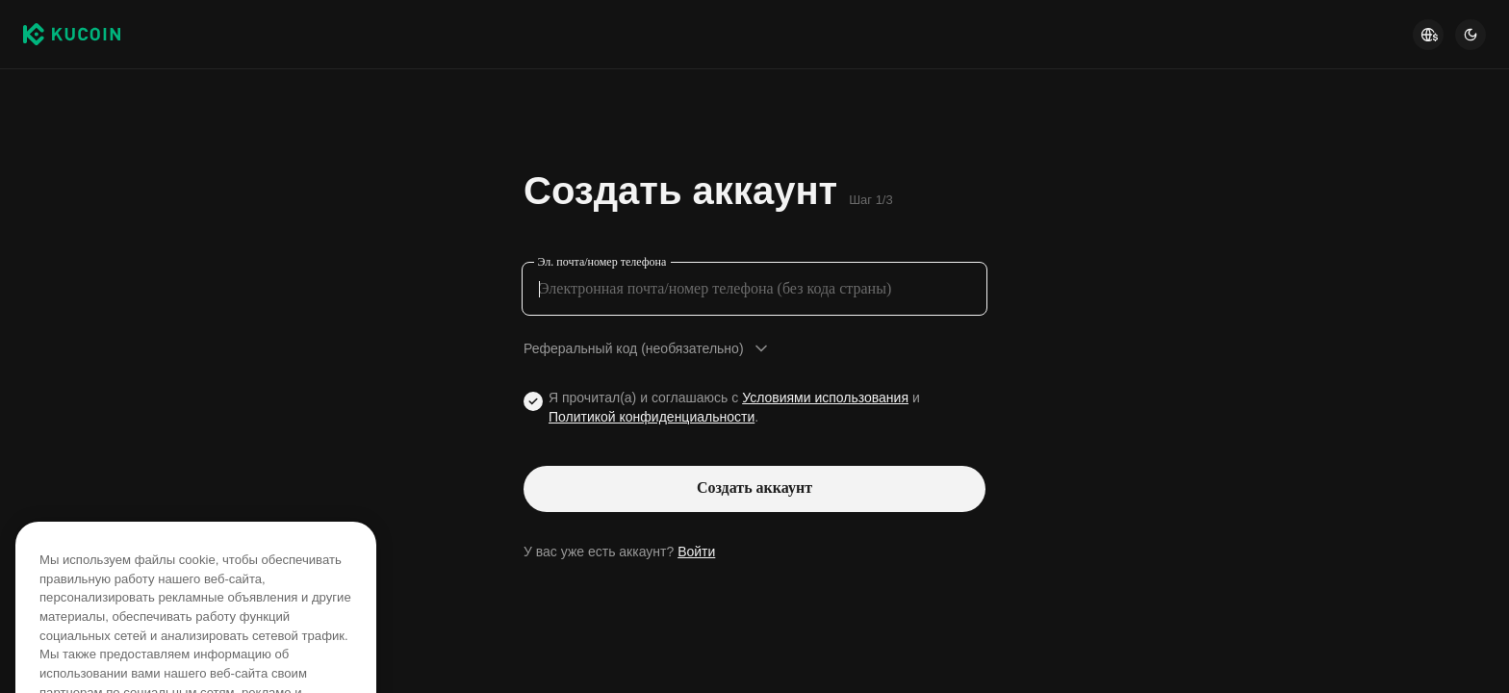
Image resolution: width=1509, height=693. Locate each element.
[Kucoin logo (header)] (71, 34)
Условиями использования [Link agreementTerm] (825, 397)
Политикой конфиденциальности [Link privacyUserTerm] (651, 416)
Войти (696, 551)
